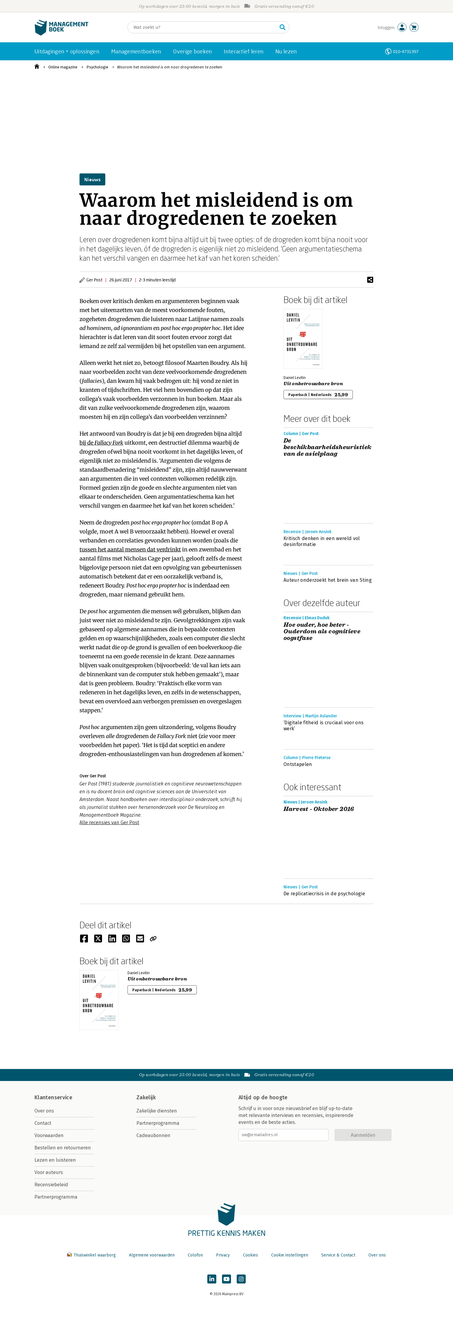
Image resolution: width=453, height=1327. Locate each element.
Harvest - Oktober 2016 (319, 809)
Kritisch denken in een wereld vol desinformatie (322, 541)
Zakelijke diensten (156, 1111)
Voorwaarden (49, 1135)
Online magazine (62, 67)
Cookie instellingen (289, 1255)
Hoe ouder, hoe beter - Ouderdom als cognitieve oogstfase (322, 631)
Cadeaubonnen (153, 1135)
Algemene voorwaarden (152, 1255)
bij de (101, 442)
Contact (42, 1123)
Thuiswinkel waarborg (92, 1255)
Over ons (44, 1111)
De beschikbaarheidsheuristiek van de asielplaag (327, 447)
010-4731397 (405, 51)
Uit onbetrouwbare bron (313, 384)
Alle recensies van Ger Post (109, 822)
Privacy (223, 1255)
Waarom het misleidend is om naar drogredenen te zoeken (169, 67)
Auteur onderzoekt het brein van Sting (328, 580)
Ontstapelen (298, 764)
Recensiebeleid (51, 1184)
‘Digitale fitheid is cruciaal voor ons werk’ (324, 725)
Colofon (195, 1255)
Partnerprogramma (55, 1197)
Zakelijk (146, 1097)
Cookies (250, 1255)
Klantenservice (53, 1097)
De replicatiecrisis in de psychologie (324, 893)
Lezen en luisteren (55, 1160)
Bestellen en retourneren (62, 1148)
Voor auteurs (48, 1172)
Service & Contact (338, 1255)
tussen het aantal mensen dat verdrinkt (130, 549)
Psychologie (97, 67)
